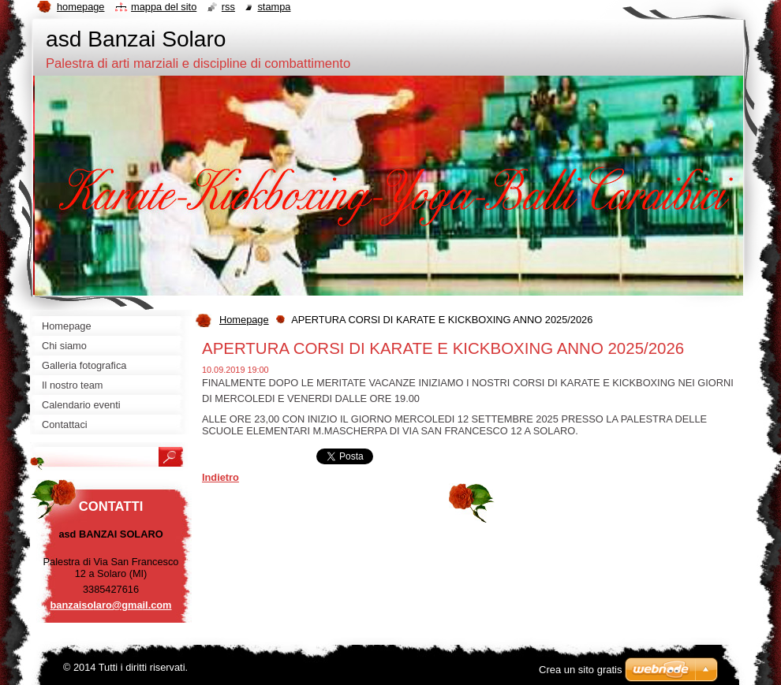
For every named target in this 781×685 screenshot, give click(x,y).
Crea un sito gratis (580, 670)
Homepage (244, 320)
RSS (228, 7)
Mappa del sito (163, 7)
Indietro (220, 477)
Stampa (273, 7)
